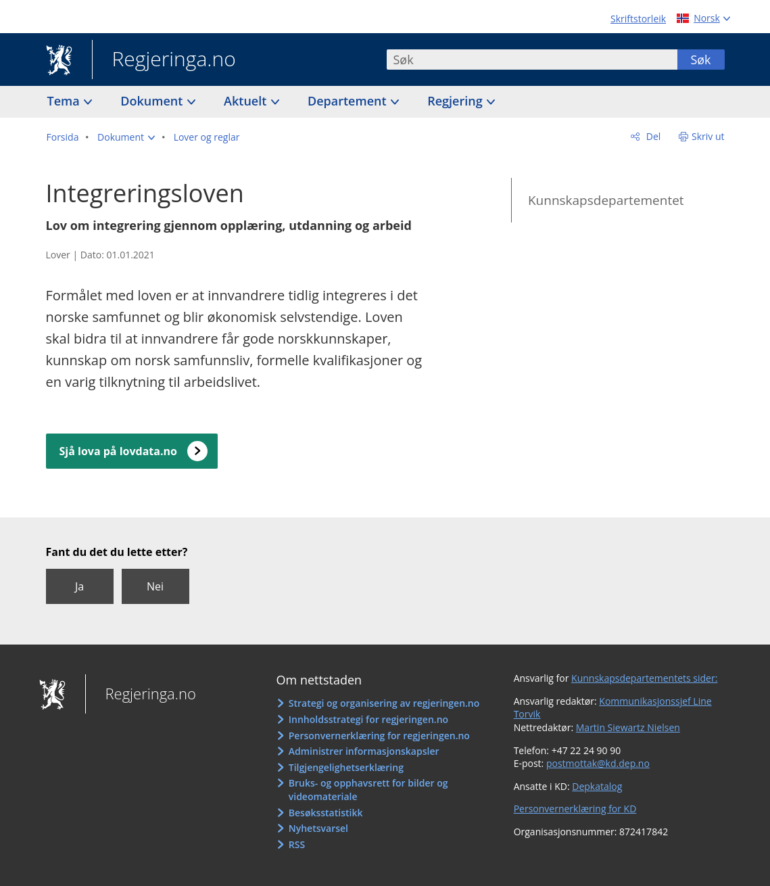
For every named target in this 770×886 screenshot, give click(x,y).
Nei (155, 586)
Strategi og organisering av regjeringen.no (384, 703)
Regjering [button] (456, 101)
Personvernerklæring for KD (575, 808)
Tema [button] (65, 101)
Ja (79, 586)
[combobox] (532, 59)
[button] (126, 137)
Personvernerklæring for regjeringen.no (379, 735)
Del (652, 136)
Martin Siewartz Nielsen (628, 727)
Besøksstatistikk (326, 812)
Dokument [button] (153, 101)
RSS (297, 844)
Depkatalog (597, 786)
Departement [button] (348, 101)
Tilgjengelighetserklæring (346, 767)
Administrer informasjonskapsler (364, 751)
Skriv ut (708, 136)
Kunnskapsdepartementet (606, 200)
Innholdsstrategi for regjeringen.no (368, 719)
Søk (700, 59)
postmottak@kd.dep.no (598, 763)
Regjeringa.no (164, 60)
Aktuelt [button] (247, 101)
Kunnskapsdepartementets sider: (644, 678)
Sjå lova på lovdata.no (118, 451)
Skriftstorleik (638, 18)
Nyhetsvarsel (318, 828)
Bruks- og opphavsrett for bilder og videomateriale (368, 789)
